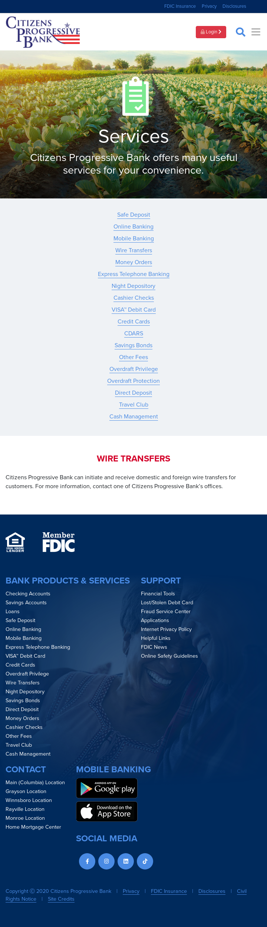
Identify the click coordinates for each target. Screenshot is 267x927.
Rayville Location (25, 809)
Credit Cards (134, 321)
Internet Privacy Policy (166, 629)
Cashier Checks (133, 298)
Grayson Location (26, 791)
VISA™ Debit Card (134, 309)
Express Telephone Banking (133, 274)
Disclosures (234, 6)
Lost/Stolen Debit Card (167, 602)
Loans (13, 611)
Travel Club (133, 404)
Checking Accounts (28, 594)
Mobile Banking (133, 238)
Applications (155, 620)
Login (211, 32)
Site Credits (61, 899)
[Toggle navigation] (255, 31)
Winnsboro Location (29, 800)
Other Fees (133, 357)
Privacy (209, 6)
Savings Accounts (26, 602)
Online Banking (133, 226)
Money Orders (133, 262)
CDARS (133, 333)
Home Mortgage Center (33, 827)
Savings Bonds (133, 345)
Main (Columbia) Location (35, 782)
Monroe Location (25, 818)
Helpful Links (156, 638)
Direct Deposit (133, 393)
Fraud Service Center (166, 611)
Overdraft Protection (133, 381)
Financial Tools (158, 594)
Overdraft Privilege (133, 369)
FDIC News (154, 647)
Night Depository (133, 286)
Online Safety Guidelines (169, 656)
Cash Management (133, 416)
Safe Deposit (133, 214)
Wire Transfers (133, 250)
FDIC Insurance (180, 6)
